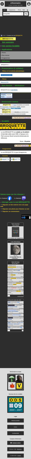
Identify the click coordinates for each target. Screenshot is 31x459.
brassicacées (5, 106)
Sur (6, 198)
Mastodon (19, 449)
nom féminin (14, 89)
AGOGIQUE (18, 283)
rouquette (2, 108)
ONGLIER (18, 290)
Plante (14, 105)
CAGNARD (13, 275)
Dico (4, 35)
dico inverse (27, 117)
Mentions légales (15, 420)
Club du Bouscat (11, 305)
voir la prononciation (6, 75)
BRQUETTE (15, 159)
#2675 (18, 301)
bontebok (10, 318)
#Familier (15, 273)
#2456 (21, 326)
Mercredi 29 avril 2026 (12, 306)
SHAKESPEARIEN (12, 267)
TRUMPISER (14, 287)
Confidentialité (15, 433)
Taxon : (16, 108)
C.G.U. (15, 426)
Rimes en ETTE (4, 82)
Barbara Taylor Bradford (13, 311)
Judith (18, 270)
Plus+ (22, 268)
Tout (20, 281)
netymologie (10, 317)
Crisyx (9, 301)
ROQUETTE (4, 159)
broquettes (9, 96)
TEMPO (14, 284)
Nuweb (19, 455)
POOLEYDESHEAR (12, 309)
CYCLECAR (13, 278)
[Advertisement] (15, 24)
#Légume (8, 108)
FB (15, 449)
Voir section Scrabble (10, 46)
